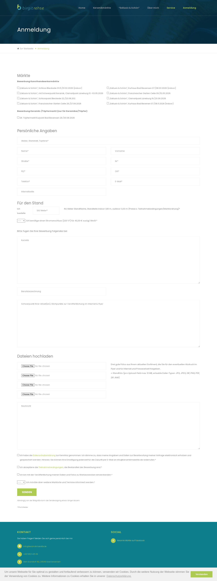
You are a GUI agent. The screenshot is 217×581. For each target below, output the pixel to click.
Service (171, 7)
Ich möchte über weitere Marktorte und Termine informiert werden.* (60, 482)
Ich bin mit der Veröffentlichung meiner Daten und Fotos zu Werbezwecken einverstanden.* (66, 474)
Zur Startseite (26, 48)
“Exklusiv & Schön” (129, 7)
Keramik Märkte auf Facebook (131, 540)
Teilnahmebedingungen (51, 467)
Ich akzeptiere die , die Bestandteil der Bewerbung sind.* (61, 467)
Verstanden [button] (201, 574)
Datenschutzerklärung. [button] (119, 576)
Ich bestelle (21, 211)
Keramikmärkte (102, 7)
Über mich (153, 7)
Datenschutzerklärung (44, 455)
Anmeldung (189, 7)
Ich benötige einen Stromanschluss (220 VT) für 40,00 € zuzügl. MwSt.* (61, 220)
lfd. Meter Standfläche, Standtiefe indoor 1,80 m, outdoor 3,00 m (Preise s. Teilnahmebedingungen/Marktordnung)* (122, 208)
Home (82, 7)
